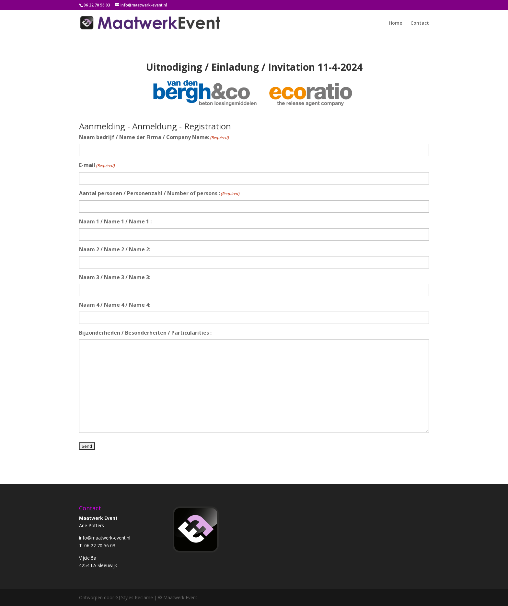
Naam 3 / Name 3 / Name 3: (114, 277)
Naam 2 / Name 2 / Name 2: (114, 249)
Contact (419, 23)
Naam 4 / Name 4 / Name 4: (114, 304)
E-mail (97, 165)
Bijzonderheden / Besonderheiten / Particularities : (145, 332)
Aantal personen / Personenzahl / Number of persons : (159, 194)
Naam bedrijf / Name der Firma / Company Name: (154, 138)
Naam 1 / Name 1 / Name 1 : (115, 221)
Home (395, 23)
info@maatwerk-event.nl (104, 538)
